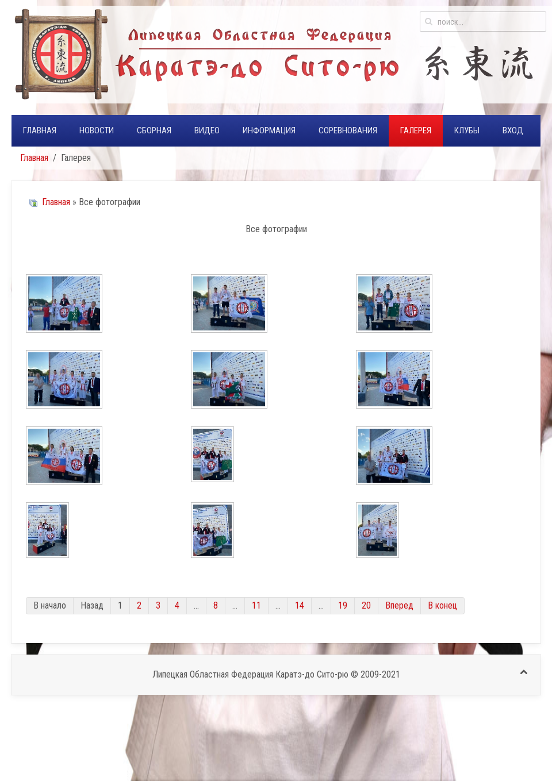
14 (299, 605)
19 (342, 605)
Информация (269, 130)
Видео (207, 130)
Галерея (415, 130)
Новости (96, 130)
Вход (513, 130)
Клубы (467, 130)
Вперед (399, 605)
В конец (442, 605)
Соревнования (348, 130)
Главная (39, 130)
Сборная (154, 130)
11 (256, 605)
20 (366, 605)
